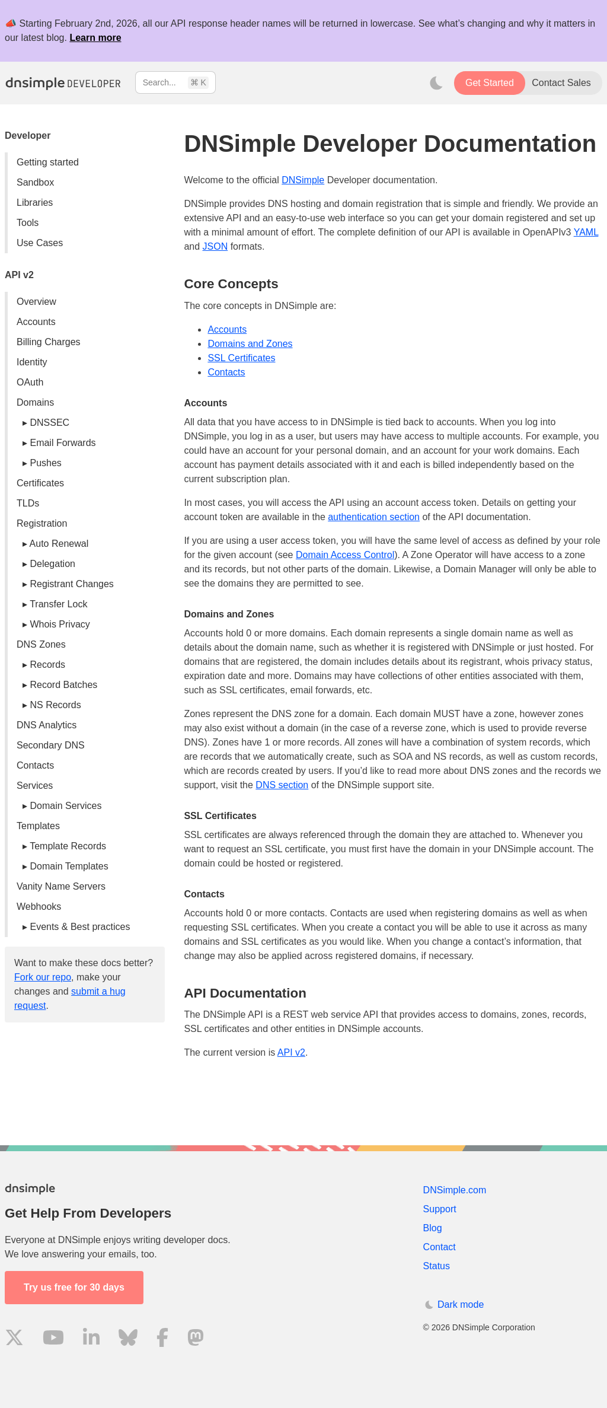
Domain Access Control (345, 555)
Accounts (36, 322)
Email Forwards (62, 443)
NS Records (55, 705)
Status (436, 1266)
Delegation (52, 564)
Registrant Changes (71, 584)
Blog (432, 1228)
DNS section (281, 785)
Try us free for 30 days (74, 1287)
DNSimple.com (455, 1190)
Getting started (48, 162)
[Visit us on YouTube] (53, 1339)
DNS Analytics (46, 725)
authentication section (374, 517)
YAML (586, 232)
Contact (439, 1247)
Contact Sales (561, 83)
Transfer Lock (58, 604)
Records (47, 665)
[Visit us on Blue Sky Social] (128, 1339)
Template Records (68, 846)
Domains (35, 402)
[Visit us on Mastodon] (195, 1339)
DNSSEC (49, 423)
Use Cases (40, 243)
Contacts (35, 765)
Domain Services (65, 806)
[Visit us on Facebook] (162, 1339)
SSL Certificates (241, 358)
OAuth (30, 382)
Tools (28, 223)
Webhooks (39, 906)
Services (35, 786)
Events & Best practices (80, 927)
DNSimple (303, 180)
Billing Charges (49, 342)
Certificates (40, 483)
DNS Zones (41, 644)
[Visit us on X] (14, 1339)
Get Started (489, 83)
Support (439, 1209)
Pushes (45, 463)
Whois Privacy (60, 624)
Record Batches (63, 685)
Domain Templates (69, 866)
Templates (38, 826)
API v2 (291, 1052)
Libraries (35, 202)
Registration (42, 523)
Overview (36, 302)
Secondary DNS (51, 745)
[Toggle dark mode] (436, 83)
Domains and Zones (249, 344)
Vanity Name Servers (61, 886)
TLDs (28, 503)
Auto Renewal (59, 544)
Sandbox (35, 182)
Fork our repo (42, 977)
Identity (32, 362)
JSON (215, 246)
